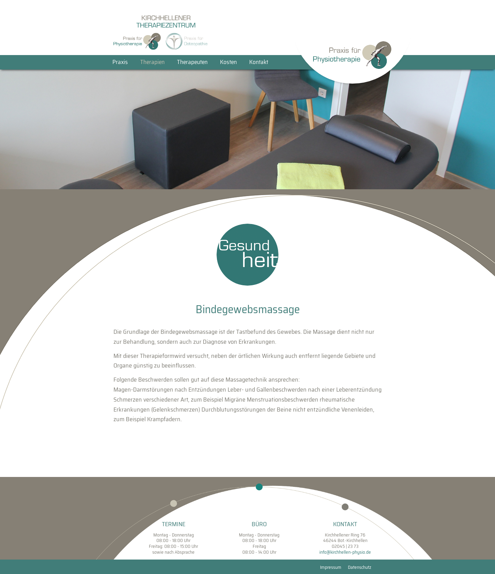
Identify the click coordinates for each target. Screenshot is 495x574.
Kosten (228, 62)
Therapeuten (192, 62)
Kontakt (258, 62)
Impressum (330, 567)
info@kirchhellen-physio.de (345, 552)
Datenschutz (359, 567)
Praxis (120, 62)
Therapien (152, 62)
